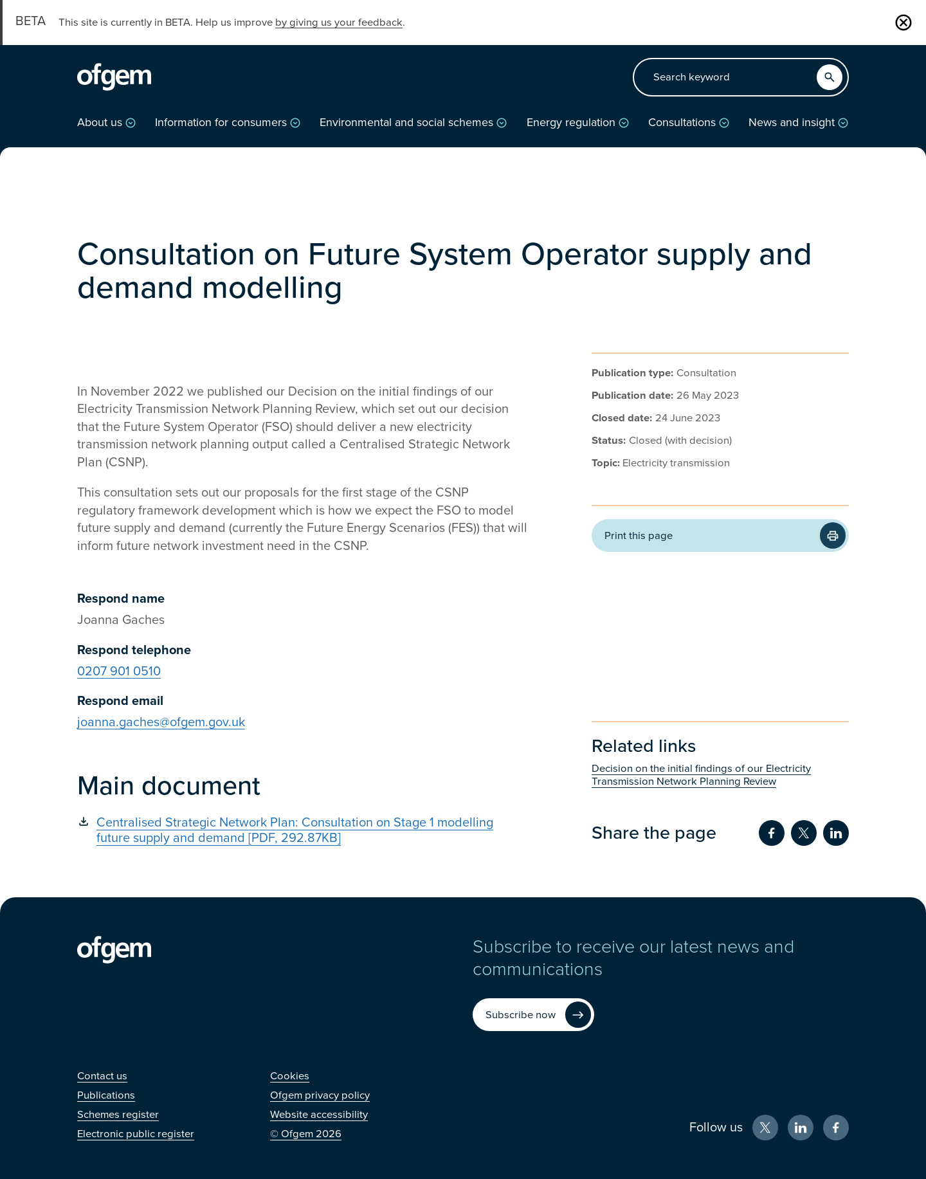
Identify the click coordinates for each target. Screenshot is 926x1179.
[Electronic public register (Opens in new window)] (135, 1134)
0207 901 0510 (119, 671)
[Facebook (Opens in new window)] (836, 1127)
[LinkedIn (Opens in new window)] (800, 1127)
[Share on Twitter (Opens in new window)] (804, 833)
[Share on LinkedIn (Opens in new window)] (836, 833)
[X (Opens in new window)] (765, 1127)
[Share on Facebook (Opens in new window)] (772, 833)
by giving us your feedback (339, 22)
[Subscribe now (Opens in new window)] (533, 1014)
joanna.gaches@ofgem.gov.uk (161, 722)
